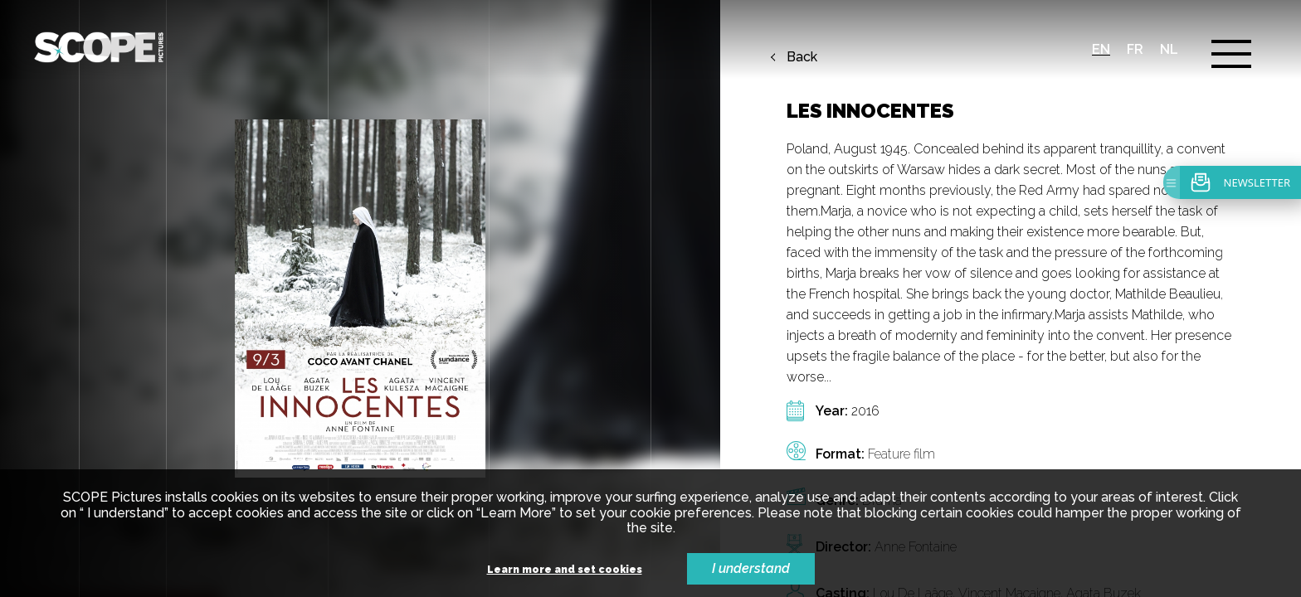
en (1101, 49)
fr (1135, 49)
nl (1169, 49)
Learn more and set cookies (564, 570)
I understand (751, 568)
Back (802, 57)
